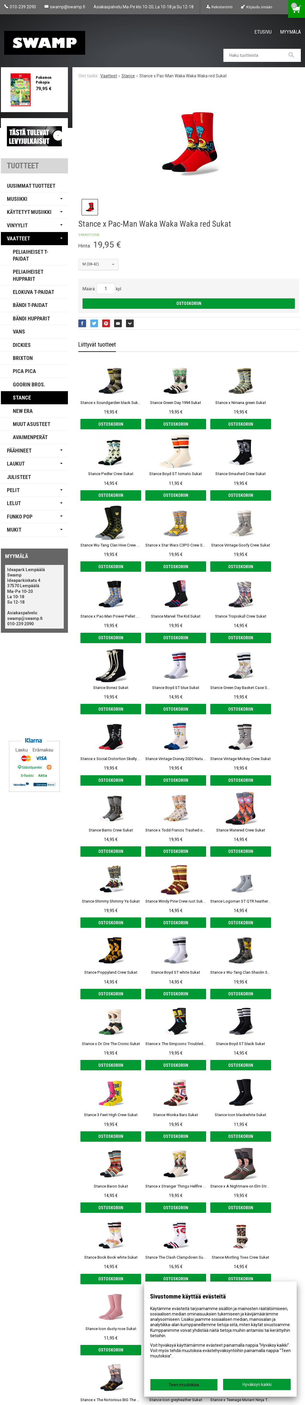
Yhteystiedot (20, 1357)
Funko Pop (19, 516)
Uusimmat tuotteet (31, 186)
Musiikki (17, 199)
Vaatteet (18, 238)
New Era (23, 411)
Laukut (16, 463)
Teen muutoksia (184, 1384)
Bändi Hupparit (31, 318)
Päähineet (19, 450)
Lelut (14, 503)
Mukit (14, 530)
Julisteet (19, 477)
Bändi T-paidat (30, 305)
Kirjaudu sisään (259, 7)
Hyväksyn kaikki (257, 1384)
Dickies (22, 345)
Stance (22, 397)
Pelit (13, 490)
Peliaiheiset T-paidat (30, 255)
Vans (19, 331)
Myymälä (290, 32)
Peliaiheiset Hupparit (28, 275)
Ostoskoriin (188, 303)
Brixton (23, 358)
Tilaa (112, 1336)
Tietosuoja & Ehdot (26, 1348)
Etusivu (263, 32)
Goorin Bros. (29, 384)
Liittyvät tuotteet (97, 344)
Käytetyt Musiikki (29, 212)
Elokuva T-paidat (33, 292)
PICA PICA (24, 371)
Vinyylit (17, 225)
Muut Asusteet (31, 424)
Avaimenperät (30, 437)
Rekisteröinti (222, 7)
